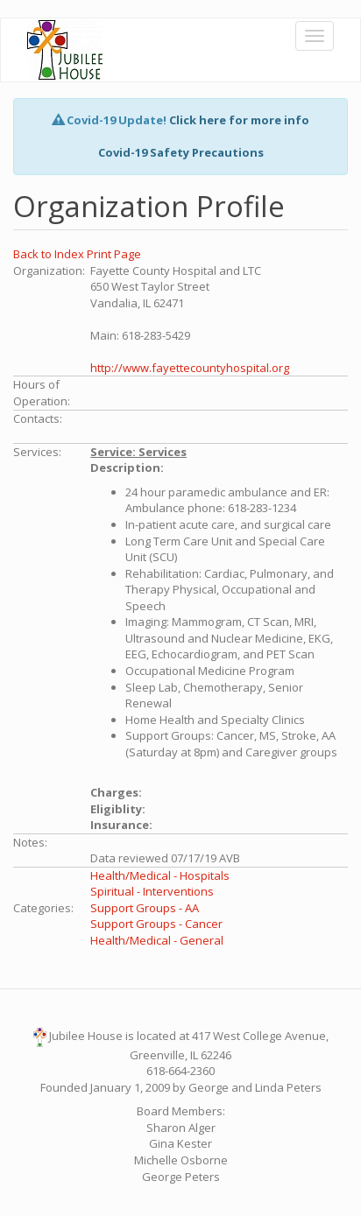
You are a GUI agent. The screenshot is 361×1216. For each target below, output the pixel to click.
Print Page (114, 254)
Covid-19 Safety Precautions (181, 152)
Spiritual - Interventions (152, 891)
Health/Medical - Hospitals (160, 875)
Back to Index (50, 254)
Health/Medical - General (156, 940)
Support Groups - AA (144, 908)
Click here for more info (239, 120)
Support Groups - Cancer (156, 923)
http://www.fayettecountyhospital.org (189, 368)
